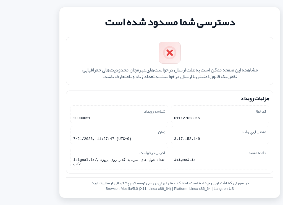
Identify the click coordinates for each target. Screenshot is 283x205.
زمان (133, 132)
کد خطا (233, 110)
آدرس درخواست (124, 153)
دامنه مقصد (229, 153)
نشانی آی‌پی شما (225, 132)
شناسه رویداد (126, 110)
